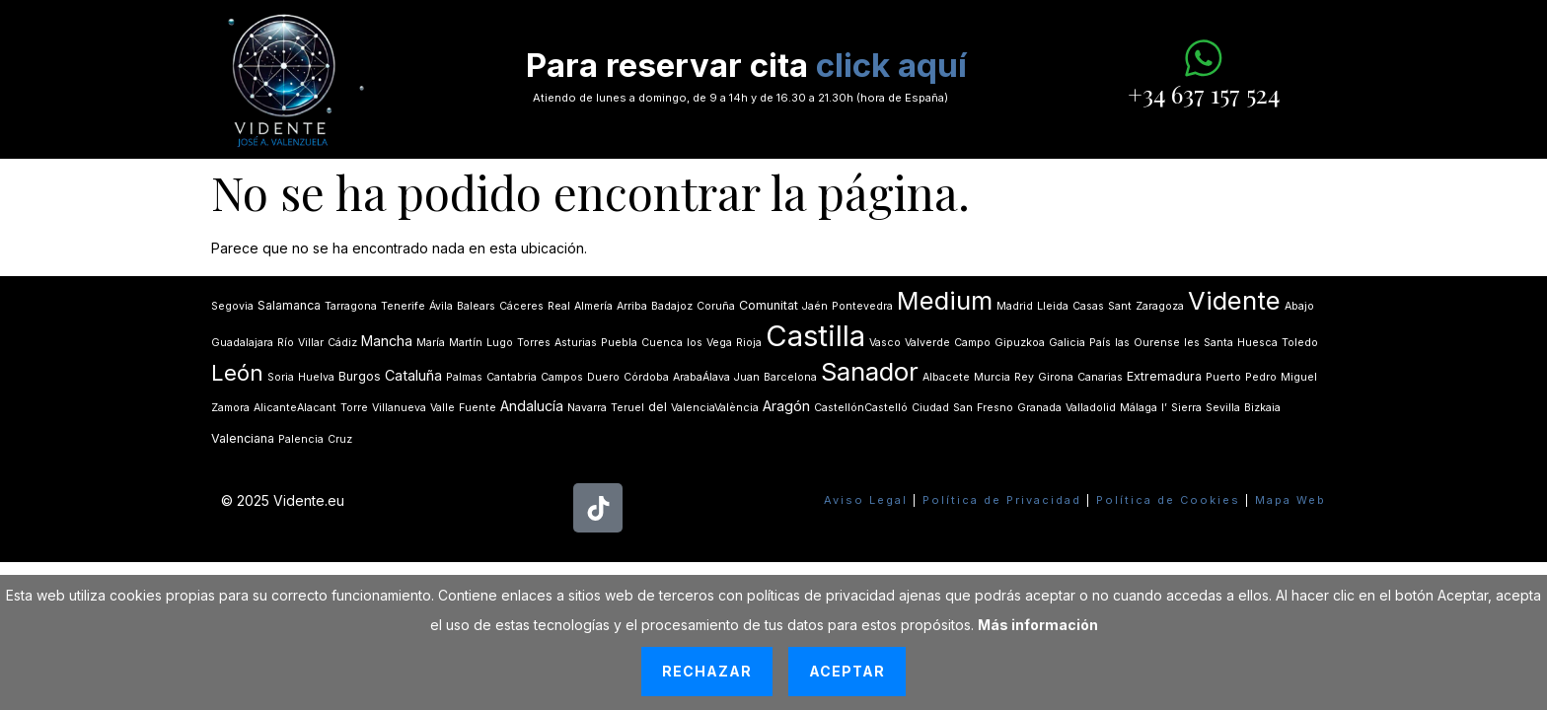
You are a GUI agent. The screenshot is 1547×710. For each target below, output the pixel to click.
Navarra (587, 407)
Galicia (1067, 342)
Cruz (340, 439)
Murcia (992, 377)
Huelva (316, 377)
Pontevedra (862, 306)
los (694, 342)
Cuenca (662, 342)
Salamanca (289, 305)
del (657, 406)
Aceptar (847, 671)
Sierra (1186, 407)
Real (559, 306)
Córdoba (646, 377)
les (1192, 342)
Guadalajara (242, 342)
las (1122, 342)
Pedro (1261, 377)
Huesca (1257, 342)
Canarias (1100, 377)
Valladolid (1091, 407)
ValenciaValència (715, 407)
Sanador (870, 371)
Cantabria (511, 377)
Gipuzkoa (1019, 342)
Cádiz (342, 342)
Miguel (1299, 377)
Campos (562, 377)
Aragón (786, 405)
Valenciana (242, 438)
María (430, 342)
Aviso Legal (866, 500)
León (237, 373)
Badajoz (672, 306)
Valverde (927, 342)
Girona (1055, 377)
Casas (1088, 306)
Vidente (1234, 300)
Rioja (749, 342)
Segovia (232, 306)
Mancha (386, 340)
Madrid (1014, 306)
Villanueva (399, 407)
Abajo (1299, 306)
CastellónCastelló (861, 407)
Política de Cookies (1168, 500)
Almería (593, 306)
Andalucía (531, 405)
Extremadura (1164, 376)
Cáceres (521, 306)
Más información (1038, 624)
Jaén (815, 306)
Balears (476, 306)
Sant (1120, 306)
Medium (945, 300)
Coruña (716, 306)
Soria (280, 377)
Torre (354, 407)
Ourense (1157, 342)
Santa (1218, 342)
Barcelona (790, 377)
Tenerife (403, 306)
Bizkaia (1262, 407)
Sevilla (1223, 407)
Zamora (230, 407)
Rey (1024, 377)
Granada (1039, 407)
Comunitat (768, 305)
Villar (311, 342)
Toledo (1300, 342)
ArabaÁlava (701, 377)
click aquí (891, 65)
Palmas (464, 377)
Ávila (441, 306)
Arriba (632, 306)
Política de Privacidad (1001, 500)
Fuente (477, 407)
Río (285, 342)
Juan (747, 377)
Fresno (995, 407)
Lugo (499, 342)
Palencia (301, 439)
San (963, 407)
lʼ (1164, 407)
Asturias (575, 342)
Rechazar (707, 671)
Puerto (1223, 377)
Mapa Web (1290, 500)
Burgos (359, 376)
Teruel (627, 407)
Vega (719, 342)
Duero (603, 377)
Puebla (619, 342)
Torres (534, 342)
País (1100, 342)
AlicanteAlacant (295, 407)
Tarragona (351, 306)
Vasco (885, 342)
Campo (972, 342)
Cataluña (413, 375)
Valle (442, 407)
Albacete (946, 377)
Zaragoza (1160, 306)
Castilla (815, 336)
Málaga (1138, 407)
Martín (465, 342)
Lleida (1052, 306)
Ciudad (930, 407)
